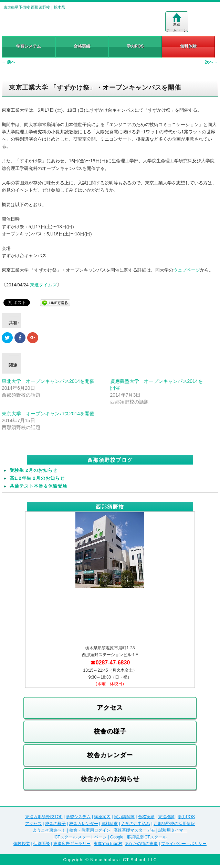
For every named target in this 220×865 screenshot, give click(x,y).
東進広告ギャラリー (72, 843)
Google (117, 837)
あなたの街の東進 (141, 843)
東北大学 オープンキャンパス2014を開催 (48, 381)
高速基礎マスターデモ (134, 830)
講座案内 (102, 816)
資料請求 (109, 823)
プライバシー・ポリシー (184, 843)
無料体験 (188, 46)
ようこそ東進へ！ (49, 830)
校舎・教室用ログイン (90, 830)
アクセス (110, 707)
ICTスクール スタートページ (80, 837)
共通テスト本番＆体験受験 (38, 486)
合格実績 (82, 46)
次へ (211, 62)
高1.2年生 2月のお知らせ (37, 478)
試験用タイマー (172, 830)
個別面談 (41, 843)
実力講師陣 (124, 816)
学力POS (135, 46)
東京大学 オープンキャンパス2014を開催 (48, 413)
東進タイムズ (43, 284)
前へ (8, 62)
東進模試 (166, 816)
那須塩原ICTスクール (146, 837)
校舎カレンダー (110, 755)
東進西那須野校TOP (43, 816)
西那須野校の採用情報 (174, 823)
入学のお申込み (135, 823)
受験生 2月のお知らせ (33, 470)
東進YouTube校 (108, 843)
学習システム (28, 46)
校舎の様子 (110, 731)
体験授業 (21, 843)
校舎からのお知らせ (110, 778)
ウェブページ (186, 270)
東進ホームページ (176, 22)
